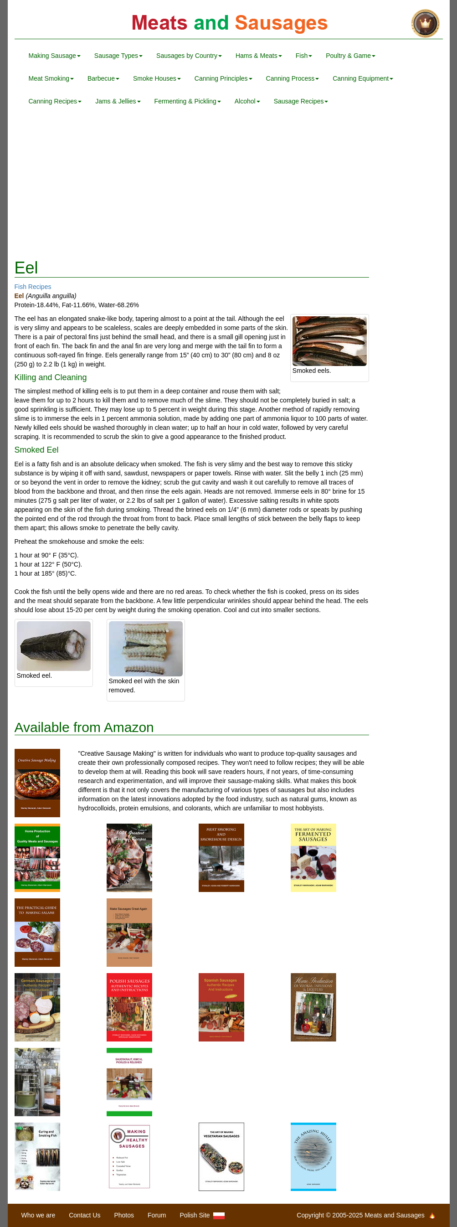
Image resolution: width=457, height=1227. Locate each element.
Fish (304, 55)
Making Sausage (55, 55)
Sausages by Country (189, 55)
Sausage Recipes (301, 101)
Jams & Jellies (117, 101)
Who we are (38, 1215)
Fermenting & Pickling (187, 101)
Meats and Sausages (229, 24)
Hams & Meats (259, 55)
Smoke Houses (157, 78)
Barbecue (103, 78)
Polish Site (202, 1215)
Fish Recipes (33, 286)
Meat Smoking (51, 78)
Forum (157, 1215)
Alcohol (247, 101)
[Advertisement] (229, 186)
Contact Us (84, 1215)
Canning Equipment (363, 78)
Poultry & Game (350, 55)
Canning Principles (223, 78)
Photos (124, 1215)
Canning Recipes (55, 101)
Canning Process (292, 78)
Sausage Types (118, 55)
